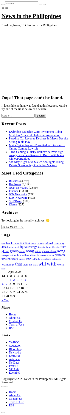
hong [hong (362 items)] (30, 251)
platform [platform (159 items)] (60, 255)
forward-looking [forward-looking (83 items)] (53, 247)
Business (14, 181)
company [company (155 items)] (59, 243)
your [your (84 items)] (3, 269)
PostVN (13, 365)
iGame (13, 204)
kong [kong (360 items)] (61, 251)
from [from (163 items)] (63, 246)
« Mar (5, 300)
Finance (13, 191)
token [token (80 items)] (35, 265)
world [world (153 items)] (60, 264)
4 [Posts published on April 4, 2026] (21, 279)
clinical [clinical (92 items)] (49, 243)
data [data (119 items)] (3, 247)
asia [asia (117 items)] (3, 243)
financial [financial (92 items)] (41, 247)
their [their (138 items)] (25, 264)
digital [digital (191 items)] (23, 247)
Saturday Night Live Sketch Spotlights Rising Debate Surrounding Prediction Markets (36, 163)
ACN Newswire (18, 187)
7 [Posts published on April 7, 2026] (6, 283)
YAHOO (14, 342)
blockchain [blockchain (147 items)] (12, 243)
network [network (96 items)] (50, 255)
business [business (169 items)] (24, 243)
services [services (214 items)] (31, 258)
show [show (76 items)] (40, 259)
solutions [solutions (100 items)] (47, 259)
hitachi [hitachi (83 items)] (22, 251)
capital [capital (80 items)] (33, 243)
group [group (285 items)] (14, 251)
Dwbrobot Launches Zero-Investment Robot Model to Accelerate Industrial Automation (35, 133)
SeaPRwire (15, 201)
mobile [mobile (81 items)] (43, 255)
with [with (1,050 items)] (51, 264)
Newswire (15, 352)
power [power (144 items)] (5, 258)
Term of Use (16, 324)
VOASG (14, 369)
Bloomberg (15, 349)
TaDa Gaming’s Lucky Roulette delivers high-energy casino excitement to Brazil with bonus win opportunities (36, 155)
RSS (11, 327)
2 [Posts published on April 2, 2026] (14, 279)
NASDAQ (15, 345)
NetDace (14, 362)
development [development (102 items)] (13, 247)
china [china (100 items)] (39, 243)
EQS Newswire (18, 197)
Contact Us (15, 321)
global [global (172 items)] (5, 251)
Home (12, 314)
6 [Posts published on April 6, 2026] (3, 283)
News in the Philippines (31, 16)
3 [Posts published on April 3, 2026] (17, 279)
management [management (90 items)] (7, 255)
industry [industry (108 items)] (39, 251)
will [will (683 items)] (42, 264)
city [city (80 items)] (44, 243)
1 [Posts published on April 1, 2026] (10, 279)
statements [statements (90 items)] (56, 259)
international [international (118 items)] (50, 251)
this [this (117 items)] (30, 264)
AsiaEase (14, 359)
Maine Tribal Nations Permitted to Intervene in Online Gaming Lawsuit (37, 147)
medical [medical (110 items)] (17, 255)
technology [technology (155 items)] (7, 264)
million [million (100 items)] (25, 255)
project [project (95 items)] (22, 259)
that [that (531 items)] (18, 263)
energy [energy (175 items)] (32, 247)
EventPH (14, 372)
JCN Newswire (18, 194)
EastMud (14, 355)
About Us (15, 317)
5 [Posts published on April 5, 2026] (25, 279)
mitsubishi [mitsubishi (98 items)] (34, 255)
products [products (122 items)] (13, 258)
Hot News (15, 184)
